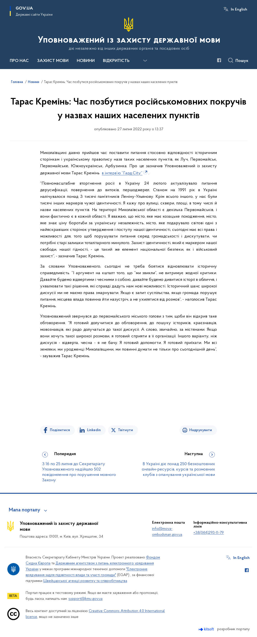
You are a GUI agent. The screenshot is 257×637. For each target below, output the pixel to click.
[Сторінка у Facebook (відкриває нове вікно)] (219, 60)
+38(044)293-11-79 (208, 533)
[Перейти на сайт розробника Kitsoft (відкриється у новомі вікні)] (207, 629)
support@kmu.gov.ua (85, 599)
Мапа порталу (24, 510)
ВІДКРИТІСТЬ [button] (116, 61)
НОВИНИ (86, 61)
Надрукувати (200, 430)
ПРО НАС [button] (19, 61)
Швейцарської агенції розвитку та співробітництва (85, 581)
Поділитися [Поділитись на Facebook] (60, 430)
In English (239, 10)
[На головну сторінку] (129, 34)
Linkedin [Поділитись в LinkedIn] (94, 430)
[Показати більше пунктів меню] (145, 60)
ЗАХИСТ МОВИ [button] (52, 61)
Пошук (241, 61)
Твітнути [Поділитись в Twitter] (125, 430)
